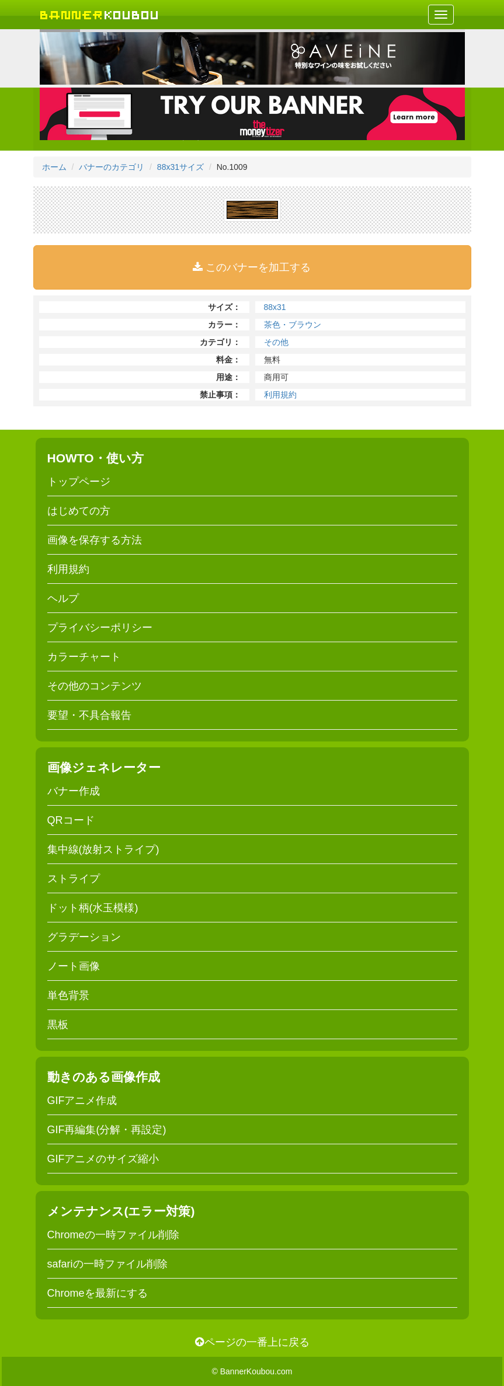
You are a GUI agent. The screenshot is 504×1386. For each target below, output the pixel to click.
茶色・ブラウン (292, 324)
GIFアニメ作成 (82, 1100)
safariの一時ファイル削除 (107, 1264)
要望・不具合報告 (89, 715)
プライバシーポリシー (99, 627)
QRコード (71, 820)
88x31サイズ (180, 167)
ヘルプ (63, 598)
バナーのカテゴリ (111, 167)
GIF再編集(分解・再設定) (106, 1130)
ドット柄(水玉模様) (92, 908)
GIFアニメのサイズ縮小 (103, 1159)
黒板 (57, 1024)
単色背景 (68, 995)
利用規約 (280, 394)
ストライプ (73, 878)
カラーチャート (84, 657)
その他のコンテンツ (94, 686)
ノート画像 (73, 966)
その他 (276, 342)
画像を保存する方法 (94, 540)
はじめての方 (78, 511)
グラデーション (84, 937)
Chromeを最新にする (97, 1293)
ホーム (54, 167)
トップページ (78, 481)
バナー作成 (73, 791)
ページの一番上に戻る (252, 1342)
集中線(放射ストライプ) (103, 849)
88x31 (275, 307)
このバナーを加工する (252, 267)
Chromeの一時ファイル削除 (113, 1235)
